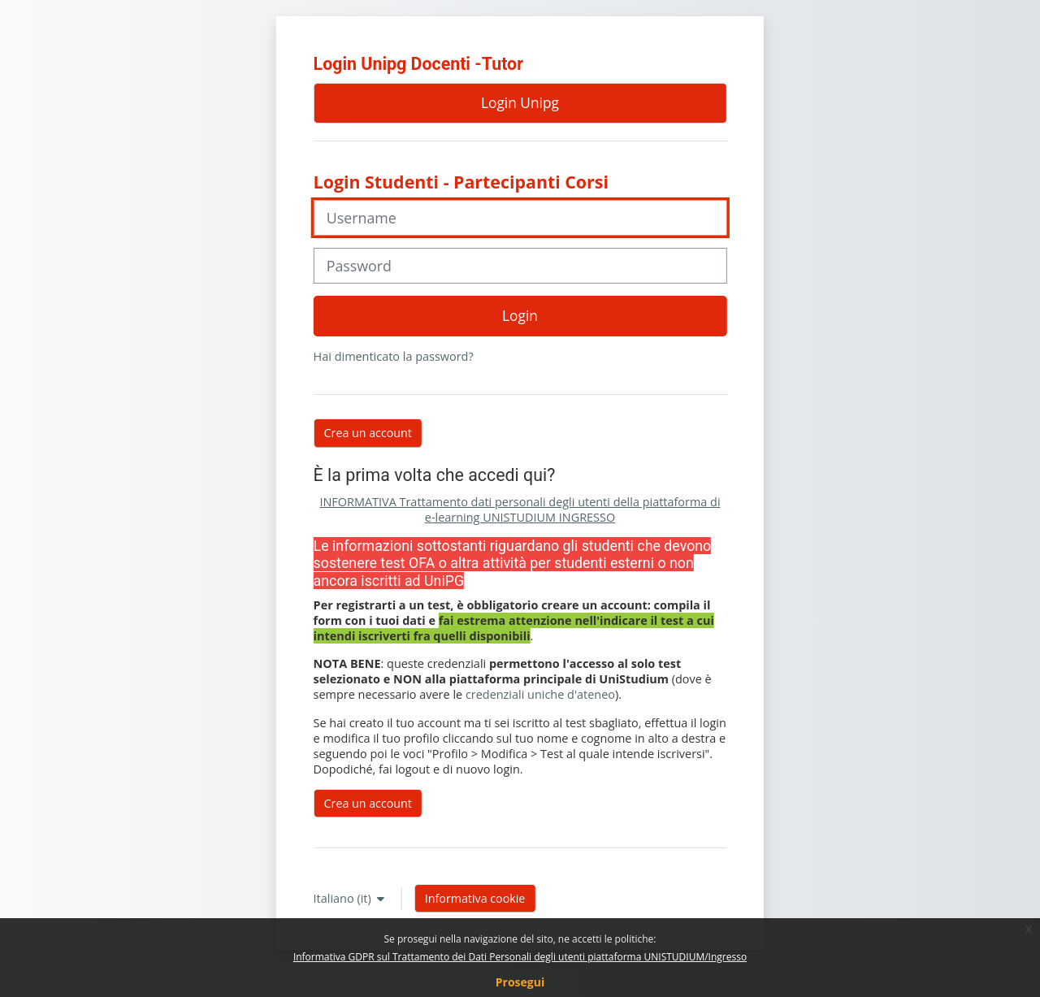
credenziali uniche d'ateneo (540, 694)
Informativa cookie (475, 898)
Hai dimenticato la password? (394, 356)
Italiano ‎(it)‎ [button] (344, 898)
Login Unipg (520, 102)
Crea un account (368, 803)
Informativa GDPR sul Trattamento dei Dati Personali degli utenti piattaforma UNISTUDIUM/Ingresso (520, 957)
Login (520, 315)
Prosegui (520, 982)
